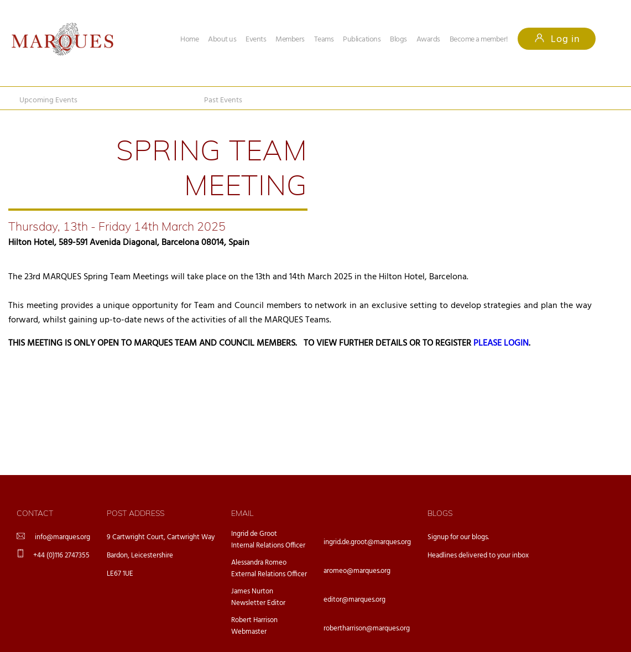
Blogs (398, 39)
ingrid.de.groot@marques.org (367, 542)
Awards (428, 39)
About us (222, 39)
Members (290, 39)
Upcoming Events (48, 100)
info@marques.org (62, 537)
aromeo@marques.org (357, 571)
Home (189, 39)
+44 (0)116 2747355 (61, 555)
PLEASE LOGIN (501, 343)
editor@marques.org (354, 600)
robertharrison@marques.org (367, 628)
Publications (361, 39)
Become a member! (479, 39)
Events (256, 39)
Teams (324, 39)
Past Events (223, 100)
